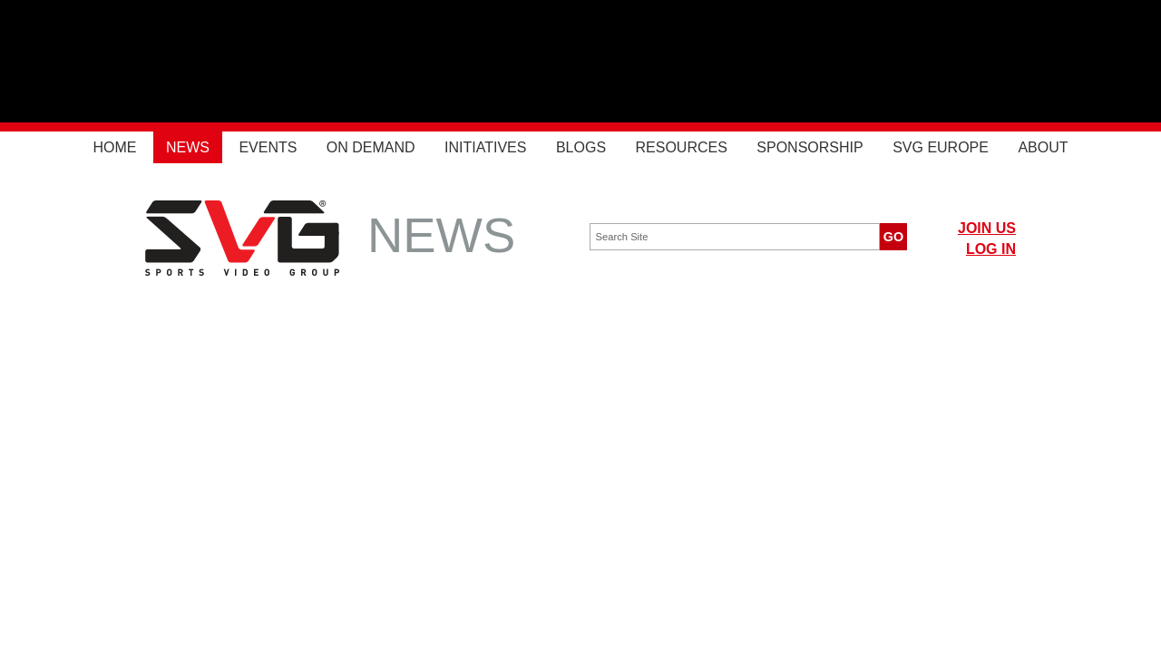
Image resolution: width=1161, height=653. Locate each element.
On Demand (371, 147)
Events (268, 147)
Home (114, 147)
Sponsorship (809, 147)
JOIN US (987, 228)
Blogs (581, 147)
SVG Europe (941, 147)
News (188, 147)
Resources (681, 147)
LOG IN (991, 249)
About (1043, 147)
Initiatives (485, 147)
